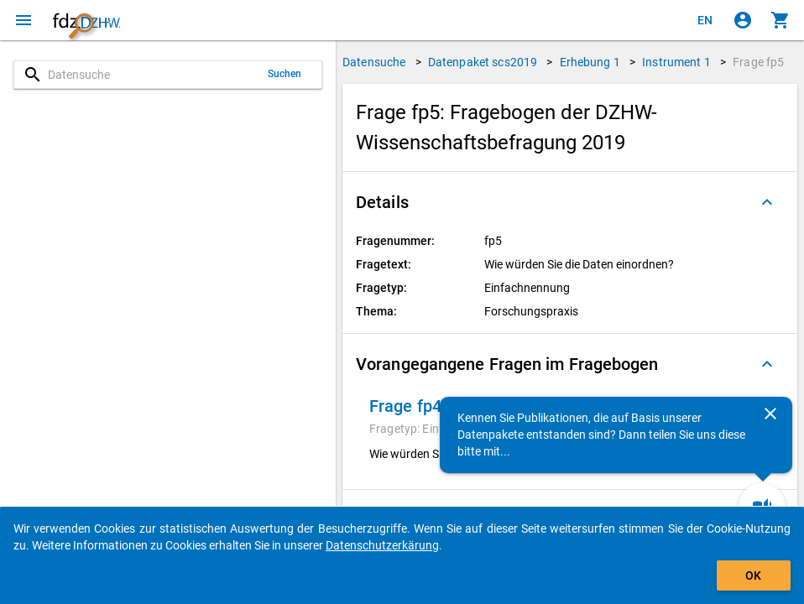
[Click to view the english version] (705, 20)
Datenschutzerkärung (382, 545)
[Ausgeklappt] (767, 202)
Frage (758, 62)
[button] (570, 202)
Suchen (285, 74)
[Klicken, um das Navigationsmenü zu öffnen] (23, 20)
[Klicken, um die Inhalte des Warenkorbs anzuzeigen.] (780, 20)
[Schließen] (770, 413)
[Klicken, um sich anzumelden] (743, 20)
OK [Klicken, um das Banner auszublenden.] (753, 575)
